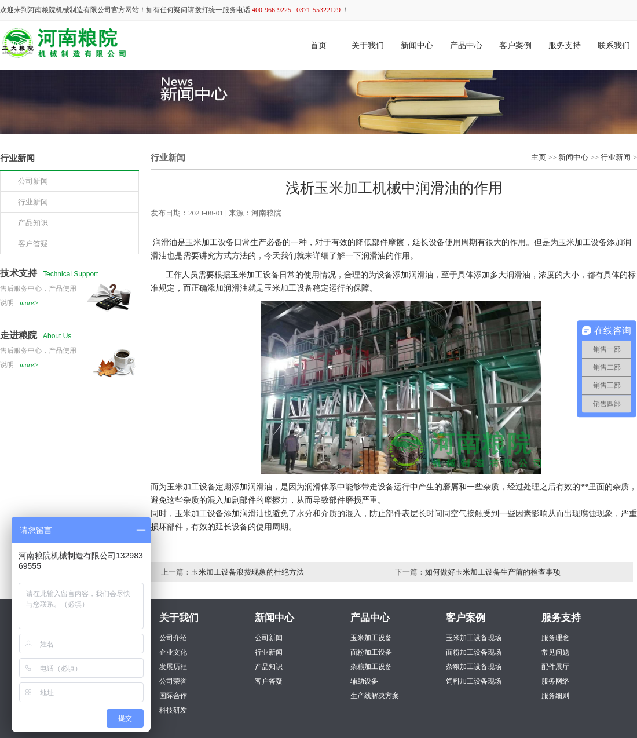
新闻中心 (417, 45)
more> (29, 303)
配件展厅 (555, 667)
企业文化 (173, 652)
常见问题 (555, 652)
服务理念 (555, 638)
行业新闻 (616, 157)
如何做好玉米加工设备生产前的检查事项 (493, 572)
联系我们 (614, 45)
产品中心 (466, 45)
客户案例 (515, 45)
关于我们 (368, 45)
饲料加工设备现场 (473, 681)
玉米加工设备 (371, 638)
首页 (318, 45)
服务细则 (555, 696)
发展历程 (173, 667)
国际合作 (173, 696)
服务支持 (564, 45)
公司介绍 (173, 638)
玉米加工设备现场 (473, 638)
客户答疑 (269, 681)
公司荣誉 (173, 681)
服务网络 (555, 681)
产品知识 (269, 667)
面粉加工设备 (371, 652)
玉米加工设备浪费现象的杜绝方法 (247, 572)
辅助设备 (364, 681)
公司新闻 (269, 638)
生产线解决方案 (374, 696)
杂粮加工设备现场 (473, 667)
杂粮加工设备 (371, 667)
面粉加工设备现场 (473, 652)
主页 (538, 157)
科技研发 (173, 710)
